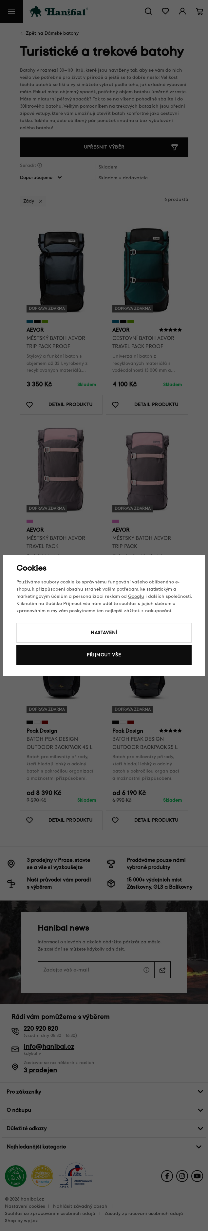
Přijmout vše (104, 655)
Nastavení (104, 632)
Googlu (136, 596)
